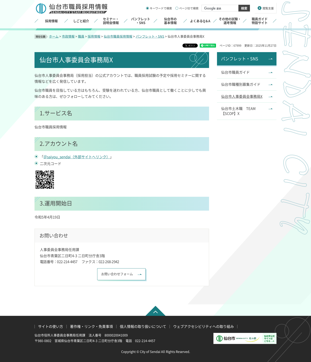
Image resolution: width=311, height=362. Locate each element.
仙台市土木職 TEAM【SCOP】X (238, 111)
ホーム (54, 36)
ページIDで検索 (189, 8)
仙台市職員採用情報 (118, 36)
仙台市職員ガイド (235, 72)
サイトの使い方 (50, 326)
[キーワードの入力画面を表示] (147, 8)
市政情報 (68, 36)
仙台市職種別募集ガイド (240, 84)
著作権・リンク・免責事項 (91, 326)
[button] (265, 8)
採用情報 (94, 36)
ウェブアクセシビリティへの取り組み (203, 326)
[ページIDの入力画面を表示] (176, 8)
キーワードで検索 (161, 8)
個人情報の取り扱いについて (143, 326)
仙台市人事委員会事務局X (241, 96)
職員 (81, 36)
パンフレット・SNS (150, 36)
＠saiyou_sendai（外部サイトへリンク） (76, 156)
